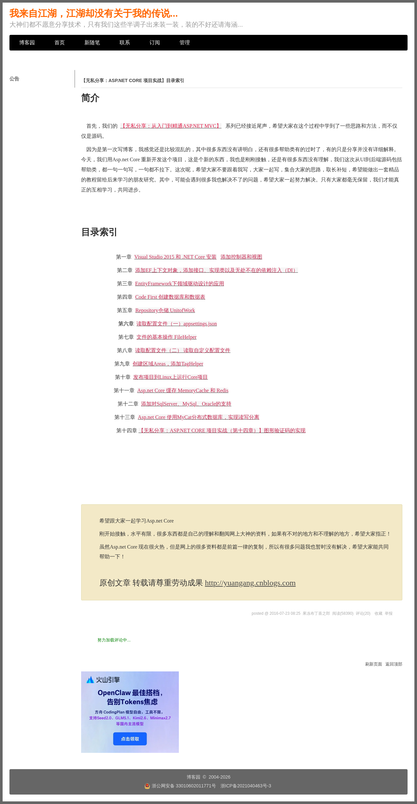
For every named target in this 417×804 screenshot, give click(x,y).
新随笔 (92, 42)
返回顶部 (393, 664)
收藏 (378, 613)
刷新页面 (373, 664)
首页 (59, 42)
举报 (389, 613)
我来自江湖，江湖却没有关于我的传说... (93, 13)
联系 (125, 42)
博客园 (27, 42)
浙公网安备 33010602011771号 (180, 785)
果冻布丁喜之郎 (316, 613)
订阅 (155, 42)
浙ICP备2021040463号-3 (246, 785)
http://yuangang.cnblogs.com (250, 583)
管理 (185, 42)
